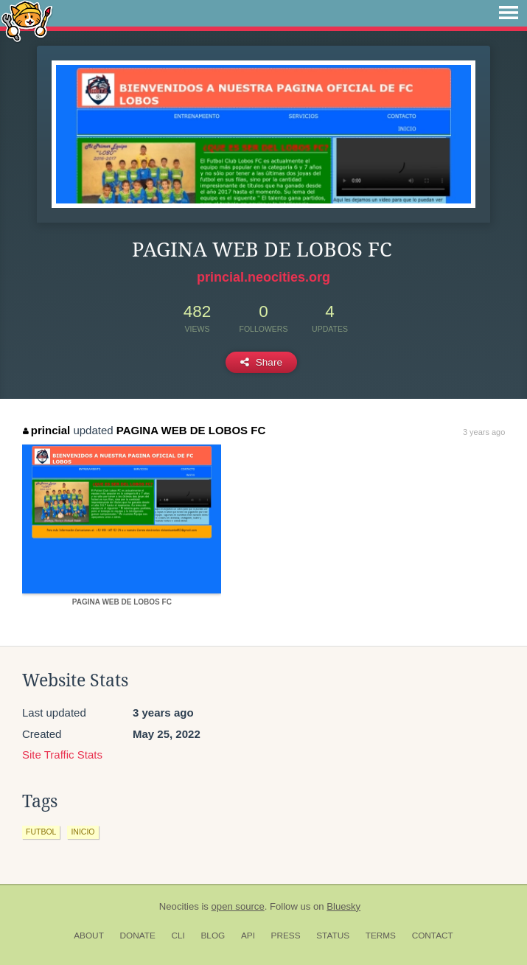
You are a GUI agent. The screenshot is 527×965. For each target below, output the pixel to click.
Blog (212, 935)
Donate (138, 935)
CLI (177, 935)
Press (286, 935)
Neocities (179, 906)
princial (46, 430)
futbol (41, 831)
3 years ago (484, 432)
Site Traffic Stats (62, 754)
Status (332, 935)
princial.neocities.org (263, 277)
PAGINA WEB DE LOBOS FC (191, 430)
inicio (82, 831)
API (248, 935)
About (89, 935)
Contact (432, 935)
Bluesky (343, 906)
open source (238, 906)
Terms (381, 935)
